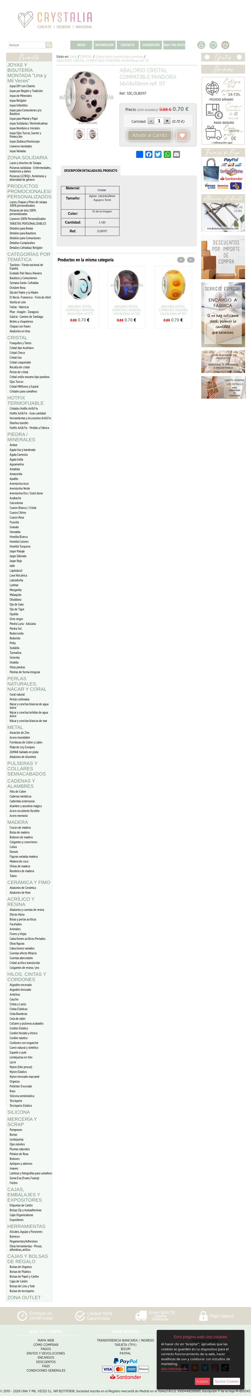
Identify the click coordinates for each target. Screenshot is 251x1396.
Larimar (14, 585)
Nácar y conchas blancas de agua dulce (29, 706)
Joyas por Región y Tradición (26, 91)
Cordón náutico (19, 1038)
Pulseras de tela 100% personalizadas (23, 212)
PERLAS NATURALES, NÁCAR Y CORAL (27, 684)
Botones (15, 1158)
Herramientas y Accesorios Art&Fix (30, 418)
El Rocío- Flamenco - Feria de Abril (30, 297)
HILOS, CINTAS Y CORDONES (26, 976)
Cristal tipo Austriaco (22, 347)
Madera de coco (19, 861)
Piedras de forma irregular (25, 672)
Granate (14, 527)
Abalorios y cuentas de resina (27, 909)
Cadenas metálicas (20, 796)
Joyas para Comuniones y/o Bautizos (25, 112)
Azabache (15, 498)
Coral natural (17, 694)
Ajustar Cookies (227, 1381)
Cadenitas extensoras (22, 801)
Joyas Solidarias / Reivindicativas (29, 123)
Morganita (15, 590)
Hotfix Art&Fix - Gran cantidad (28, 413)
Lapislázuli (16, 570)
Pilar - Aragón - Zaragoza (24, 311)
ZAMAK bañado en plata (24, 752)
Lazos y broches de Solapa (25, 163)
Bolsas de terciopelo (22, 1291)
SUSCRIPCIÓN (151, 45)
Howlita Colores (19, 541)
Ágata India (16, 459)
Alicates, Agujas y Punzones (26, 1231)
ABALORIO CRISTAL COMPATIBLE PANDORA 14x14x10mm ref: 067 (173, 310)
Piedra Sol (16, 628)
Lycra (13, 1062)
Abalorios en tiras (20, 331)
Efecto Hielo (17, 914)
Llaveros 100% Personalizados (28, 218)
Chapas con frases (20, 326)
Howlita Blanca (19, 536)
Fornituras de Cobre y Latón (26, 742)
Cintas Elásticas (18, 1009)
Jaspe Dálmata (18, 556)
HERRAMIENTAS (26, 1226)
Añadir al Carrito (149, 135)
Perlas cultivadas (19, 699)
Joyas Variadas (18, 151)
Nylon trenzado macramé (24, 1076)
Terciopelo (16, 1100)
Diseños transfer (19, 423)
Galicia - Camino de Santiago (26, 316)
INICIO (81, 45)
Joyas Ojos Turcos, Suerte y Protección (25, 135)
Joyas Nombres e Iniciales (25, 128)
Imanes (14, 1168)
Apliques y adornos (21, 1163)
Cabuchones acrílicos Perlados (27, 938)
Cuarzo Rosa (17, 517)
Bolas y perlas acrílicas (23, 919)
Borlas (13, 1134)
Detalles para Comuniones (25, 238)
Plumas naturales (20, 1149)
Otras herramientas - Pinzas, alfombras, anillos (26, 1248)
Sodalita (14, 648)
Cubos (13, 846)
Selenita (15, 657)
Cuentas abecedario (21, 958)
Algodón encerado (21, 984)
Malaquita (15, 594)
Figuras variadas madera (24, 856)
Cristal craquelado (20, 362)
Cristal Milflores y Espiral (24, 386)
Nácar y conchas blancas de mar (28, 720)
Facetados (16, 924)
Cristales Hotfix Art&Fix (24, 408)
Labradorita (16, 580)
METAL (15, 727)
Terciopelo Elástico (21, 1105)
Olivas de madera (20, 866)
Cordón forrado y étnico (23, 1033)
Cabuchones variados (22, 948)
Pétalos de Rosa (19, 1154)
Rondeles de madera (22, 871)
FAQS (46, 1364)
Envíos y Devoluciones (46, 1352)
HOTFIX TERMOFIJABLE (25, 400)
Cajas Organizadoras (21, 1215)
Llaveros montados (21, 146)
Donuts (14, 851)
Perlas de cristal (19, 372)
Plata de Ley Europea (22, 747)
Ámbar (13, 445)
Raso (12, 1091)
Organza (15, 1081)
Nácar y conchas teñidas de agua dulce (29, 714)
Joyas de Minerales (21, 95)
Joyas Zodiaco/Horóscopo (25, 141)
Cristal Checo (17, 352)
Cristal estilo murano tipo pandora (29, 376)
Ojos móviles (17, 1144)
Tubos (13, 875)
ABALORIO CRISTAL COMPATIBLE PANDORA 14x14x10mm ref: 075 (80, 310)
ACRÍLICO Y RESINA (21, 901)
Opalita (14, 614)
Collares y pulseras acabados (26, 1023)
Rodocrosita (16, 633)
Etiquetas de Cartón (21, 1205)
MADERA (17, 822)
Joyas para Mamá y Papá (23, 118)
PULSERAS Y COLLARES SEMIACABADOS (26, 769)
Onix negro (16, 619)
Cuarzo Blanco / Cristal (23, 507)
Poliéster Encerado (21, 1086)
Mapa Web (46, 1339)
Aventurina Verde (20, 488)
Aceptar (202, 1381)
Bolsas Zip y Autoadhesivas (25, 1210)
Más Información (174, 1369)
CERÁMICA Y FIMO (28, 882)
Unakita (14, 662)
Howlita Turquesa (20, 546)
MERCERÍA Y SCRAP (22, 1121)
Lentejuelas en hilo (21, 1057)
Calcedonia (16, 503)
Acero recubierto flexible (25, 810)
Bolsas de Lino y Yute (22, 1286)
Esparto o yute (18, 1052)
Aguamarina (17, 464)
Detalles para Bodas (21, 228)
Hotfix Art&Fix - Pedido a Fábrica (29, 427)
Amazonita (16, 474)
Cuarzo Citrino (18, 512)
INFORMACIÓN (104, 45)
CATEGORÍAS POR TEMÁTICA (28, 256)
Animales (15, 929)
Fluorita (14, 522)
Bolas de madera (19, 832)
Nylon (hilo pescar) (21, 1067)
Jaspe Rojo (16, 561)
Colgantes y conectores (23, 842)
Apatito (14, 478)
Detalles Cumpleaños (22, 243)
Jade (12, 565)
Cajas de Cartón (19, 1281)
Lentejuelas (16, 1139)
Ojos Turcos (16, 381)
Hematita (15, 532)
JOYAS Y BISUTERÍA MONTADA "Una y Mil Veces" (27, 72)
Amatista (15, 469)
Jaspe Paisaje (17, 551)
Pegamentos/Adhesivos (23, 1241)
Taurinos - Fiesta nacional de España (26, 266)
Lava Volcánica (18, 575)
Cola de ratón (17, 1018)
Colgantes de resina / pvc (24, 967)
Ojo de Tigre (17, 609)
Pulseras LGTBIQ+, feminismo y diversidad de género (28, 178)
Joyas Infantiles (19, 105)
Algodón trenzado (20, 989)
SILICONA (18, 1112)
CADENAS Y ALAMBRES (21, 783)
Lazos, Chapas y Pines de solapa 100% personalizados (28, 204)
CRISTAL (17, 337)
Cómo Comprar (45, 1343)
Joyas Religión (18, 100)
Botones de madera (21, 837)
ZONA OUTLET (24, 1297)
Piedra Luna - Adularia (23, 623)
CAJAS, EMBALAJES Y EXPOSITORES (24, 1195)
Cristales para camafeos (23, 391)
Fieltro (14, 1183)
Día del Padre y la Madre (24, 292)
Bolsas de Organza (21, 1266)
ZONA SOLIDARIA (27, 157)
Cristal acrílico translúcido (25, 962)
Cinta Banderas (18, 1013)
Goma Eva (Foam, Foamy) (24, 1178)
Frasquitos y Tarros (20, 343)
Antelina (15, 994)
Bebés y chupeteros (21, 321)
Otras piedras (17, 667)
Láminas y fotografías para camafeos (31, 1173)
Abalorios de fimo (20, 892)
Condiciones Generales (46, 1369)
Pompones (16, 1129)
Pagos (46, 1347)
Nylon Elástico (18, 1071)
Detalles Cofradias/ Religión (26, 247)
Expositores (16, 1219)
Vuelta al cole (18, 302)
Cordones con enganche (24, 1042)
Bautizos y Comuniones (23, 278)
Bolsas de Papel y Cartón (24, 1276)
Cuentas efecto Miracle (23, 953)
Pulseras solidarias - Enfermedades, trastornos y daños (30, 169)
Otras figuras (17, 943)
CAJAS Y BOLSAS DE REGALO (27, 1258)
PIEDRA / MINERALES (21, 437)
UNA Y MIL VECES (174, 45)
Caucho (14, 999)
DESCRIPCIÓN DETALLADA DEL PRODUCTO (90, 170)
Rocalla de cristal (20, 367)
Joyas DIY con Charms (22, 86)
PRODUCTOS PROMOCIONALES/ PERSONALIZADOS (29, 191)
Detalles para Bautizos (23, 233)
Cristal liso (16, 357)
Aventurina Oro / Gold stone (26, 493)
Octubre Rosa (17, 287)
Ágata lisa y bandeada (22, 449)
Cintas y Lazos (18, 1004)
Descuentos (46, 1360)
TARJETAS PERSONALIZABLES (28, 223)
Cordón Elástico (19, 1028)
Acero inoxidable (20, 737)
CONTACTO (128, 45)
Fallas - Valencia (19, 307)
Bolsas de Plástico (20, 1271)
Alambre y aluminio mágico (26, 806)
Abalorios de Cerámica (23, 887)
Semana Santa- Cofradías (24, 282)
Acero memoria (19, 815)
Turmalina (15, 652)
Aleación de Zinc (20, 732)
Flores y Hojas (18, 933)
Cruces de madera (20, 827)
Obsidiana (15, 599)
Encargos (46, 1356)
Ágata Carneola (19, 454)
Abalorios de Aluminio (23, 756)
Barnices (15, 1236)
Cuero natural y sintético (24, 1047)
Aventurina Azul (19, 483)
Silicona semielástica (22, 1096)
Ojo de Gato (17, 604)
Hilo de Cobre (18, 791)
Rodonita (15, 638)
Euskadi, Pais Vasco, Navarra (26, 273)
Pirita (13, 643)
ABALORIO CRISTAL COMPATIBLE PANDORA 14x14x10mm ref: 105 (126, 310)
